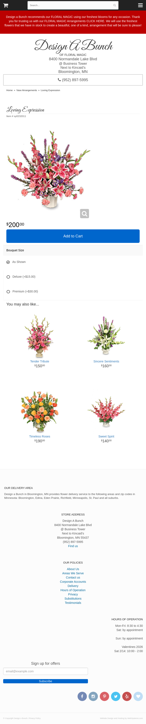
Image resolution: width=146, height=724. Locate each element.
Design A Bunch (73, 46)
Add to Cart (73, 236)
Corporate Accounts (73, 581)
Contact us (73, 577)
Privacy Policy (35, 718)
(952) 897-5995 (73, 80)
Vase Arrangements (26, 90)
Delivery (73, 586)
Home (9, 90)
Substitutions (72, 598)
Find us (73, 546)
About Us (73, 569)
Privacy (73, 594)
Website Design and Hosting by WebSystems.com (121, 718)
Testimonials (73, 602)
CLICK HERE (95, 21)
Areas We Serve (73, 573)
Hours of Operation (72, 590)
